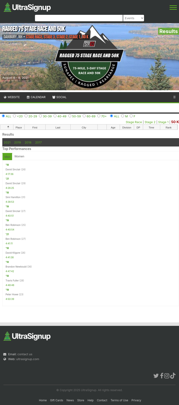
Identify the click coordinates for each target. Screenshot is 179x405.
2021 (7, 142)
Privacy (136, 400)
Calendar (36, 97)
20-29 (32, 116)
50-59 (76, 116)
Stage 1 (163, 122)
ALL (8, 116)
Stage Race (134, 122)
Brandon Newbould (16, 266)
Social (59, 97)
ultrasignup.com (27, 359)
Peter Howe (12, 294)
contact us (24, 354)
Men (7, 157)
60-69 (91, 116)
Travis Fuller (12, 280)
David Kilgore (13, 252)
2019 (17, 142)
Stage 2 (149, 122)
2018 (28, 142)
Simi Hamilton (13, 197)
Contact (102, 400)
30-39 (47, 116)
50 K (175, 122)
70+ (104, 116)
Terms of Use (119, 400)
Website (11, 97)
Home (43, 400)
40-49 (61, 116)
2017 (38, 142)
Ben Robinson (13, 225)
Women (19, 156)
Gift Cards (56, 400)
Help (91, 400)
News (70, 400)
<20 (20, 116)
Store (80, 400)
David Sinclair (13, 169)
